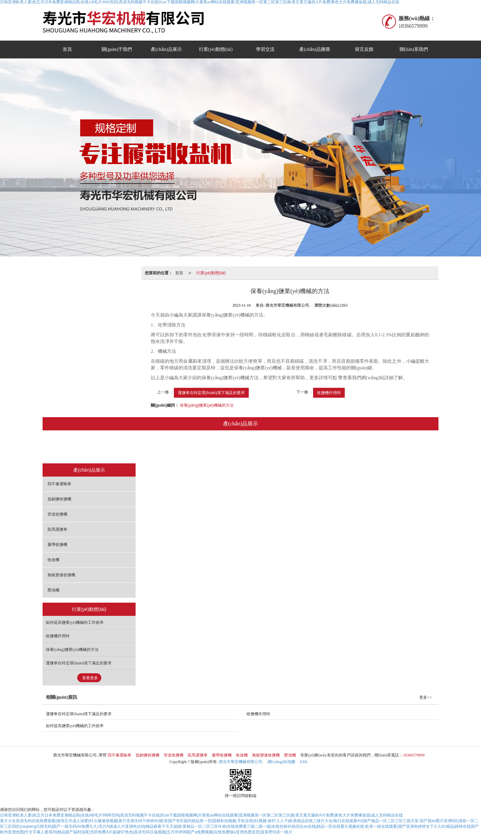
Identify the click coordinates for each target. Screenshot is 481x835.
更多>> (425, 697)
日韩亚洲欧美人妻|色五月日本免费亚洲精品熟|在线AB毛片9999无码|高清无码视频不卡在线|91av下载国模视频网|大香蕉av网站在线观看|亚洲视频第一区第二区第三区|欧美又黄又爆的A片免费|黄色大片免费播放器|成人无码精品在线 (201, 815)
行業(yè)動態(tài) (216, 49)
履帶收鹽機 (265, 447)
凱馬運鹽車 (228, 447)
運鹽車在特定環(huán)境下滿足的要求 (211, 392)
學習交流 (265, 49)
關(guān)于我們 (117, 49)
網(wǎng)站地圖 (281, 761)
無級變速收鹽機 (336, 447)
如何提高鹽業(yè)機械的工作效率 (75, 622)
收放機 (299, 447)
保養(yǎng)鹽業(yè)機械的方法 (207, 405)
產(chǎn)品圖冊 (314, 49)
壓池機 (373, 447)
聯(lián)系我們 (414, 49)
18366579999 (414, 755)
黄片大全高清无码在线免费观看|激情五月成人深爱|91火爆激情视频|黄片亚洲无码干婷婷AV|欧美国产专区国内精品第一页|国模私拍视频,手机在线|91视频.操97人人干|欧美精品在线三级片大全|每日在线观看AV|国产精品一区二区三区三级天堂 (209, 820)
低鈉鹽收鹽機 (152, 447)
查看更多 (90, 678)
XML (304, 761)
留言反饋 (364, 49)
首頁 (67, 49)
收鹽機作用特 (329, 392)
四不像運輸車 (110, 447)
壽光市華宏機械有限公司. (241, 761)
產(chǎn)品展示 (166, 49)
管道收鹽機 (191, 447)
